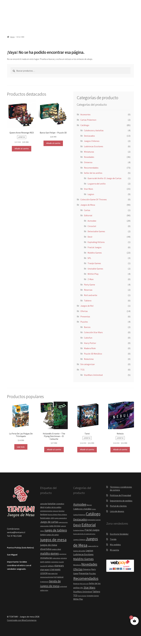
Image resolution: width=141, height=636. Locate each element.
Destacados (89, 135)
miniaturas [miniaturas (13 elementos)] (46, 557)
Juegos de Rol (86, 305)
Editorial (88, 215)
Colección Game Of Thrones (93, 199)
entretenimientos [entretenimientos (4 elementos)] (46, 511)
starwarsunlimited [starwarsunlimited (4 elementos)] (46, 577)
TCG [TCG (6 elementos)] (75, 595)
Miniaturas (89, 151)
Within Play (93, 273)
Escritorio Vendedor (119, 534)
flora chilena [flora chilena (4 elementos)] (62, 514)
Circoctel (92, 226)
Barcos (87, 327)
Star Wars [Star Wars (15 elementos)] (89, 587)
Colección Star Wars (93, 332)
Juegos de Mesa (87, 204)
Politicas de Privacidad (120, 495)
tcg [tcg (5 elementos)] (55, 577)
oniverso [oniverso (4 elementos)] (64, 558)
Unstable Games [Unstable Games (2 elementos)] (93, 596)
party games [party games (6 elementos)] (45, 561)
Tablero (87, 300)
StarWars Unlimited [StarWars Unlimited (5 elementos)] (82, 591)
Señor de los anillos (93, 173)
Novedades (89, 157)
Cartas (87, 210)
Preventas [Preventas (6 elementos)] (84, 573)
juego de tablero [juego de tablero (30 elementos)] (56, 530)
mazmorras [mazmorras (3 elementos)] (62, 554)
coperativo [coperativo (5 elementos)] (60, 504)
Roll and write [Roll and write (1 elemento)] (84, 584)
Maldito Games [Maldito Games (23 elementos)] (83, 559)
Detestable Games (96, 231)
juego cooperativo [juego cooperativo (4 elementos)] (60, 518)
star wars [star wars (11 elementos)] (44, 569)
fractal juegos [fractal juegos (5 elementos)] (45, 518)
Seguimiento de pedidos (121, 500)
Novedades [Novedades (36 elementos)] (89, 564)
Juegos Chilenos (91, 141)
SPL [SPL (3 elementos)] (81, 587)
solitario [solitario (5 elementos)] (51, 566)
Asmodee (92, 220)
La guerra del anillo (97, 183)
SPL (89, 258)
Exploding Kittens (96, 242)
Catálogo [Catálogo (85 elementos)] (93, 513)
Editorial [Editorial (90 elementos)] (89, 524)
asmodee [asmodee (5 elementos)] (43, 504)
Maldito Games (95, 252)
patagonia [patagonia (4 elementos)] (55, 562)
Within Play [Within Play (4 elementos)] (78, 599)
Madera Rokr (90, 348)
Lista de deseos (117, 511)
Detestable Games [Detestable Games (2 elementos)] (94, 520)
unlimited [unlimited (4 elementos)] (63, 586)
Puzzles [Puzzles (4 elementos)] (92, 573)
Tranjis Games (94, 263)
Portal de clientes (118, 506)
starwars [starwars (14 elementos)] (59, 565)
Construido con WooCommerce (21, 620)
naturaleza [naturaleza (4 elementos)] (56, 558)
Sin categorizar (87, 364)
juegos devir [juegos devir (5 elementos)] (56, 549)
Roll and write (90, 295)
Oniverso (88, 162)
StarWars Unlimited (93, 375)
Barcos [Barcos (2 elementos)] (89, 505)
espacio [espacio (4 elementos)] (55, 511)
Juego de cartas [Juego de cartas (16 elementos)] (49, 521)
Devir (90, 236)
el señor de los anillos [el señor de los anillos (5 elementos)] (53, 507)
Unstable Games (95, 268)
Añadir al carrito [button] (22, 148)
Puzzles (84, 321)
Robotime (89, 359)
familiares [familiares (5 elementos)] (43, 514)
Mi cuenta (114, 550)
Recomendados (91, 167)
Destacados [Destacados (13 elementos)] (80, 519)
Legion (91, 194)
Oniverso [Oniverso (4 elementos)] (87, 569)
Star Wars (88, 188)
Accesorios (85, 114)
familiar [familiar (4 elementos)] (61, 511)
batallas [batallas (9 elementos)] (52, 503)
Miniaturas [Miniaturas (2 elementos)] (77, 565)
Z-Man (90, 279)
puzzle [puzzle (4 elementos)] (61, 562)
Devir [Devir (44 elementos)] (77, 525)
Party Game (89, 284)
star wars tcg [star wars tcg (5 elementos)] (52, 573)
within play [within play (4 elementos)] (44, 590)
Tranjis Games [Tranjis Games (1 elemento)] (82, 596)
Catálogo (84, 125)
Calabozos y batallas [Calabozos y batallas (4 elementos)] (82, 509)
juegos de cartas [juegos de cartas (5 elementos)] (52, 535)
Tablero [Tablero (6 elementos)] (96, 591)
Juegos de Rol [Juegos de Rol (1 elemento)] (92, 546)
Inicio (12, 37)
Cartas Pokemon (88, 119)
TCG (82, 369)
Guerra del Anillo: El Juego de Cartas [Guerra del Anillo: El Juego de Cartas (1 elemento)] (84, 534)
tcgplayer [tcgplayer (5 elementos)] (60, 577)
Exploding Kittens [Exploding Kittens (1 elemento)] (78, 530)
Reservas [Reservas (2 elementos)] (76, 583)
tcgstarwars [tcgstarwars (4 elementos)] (44, 582)
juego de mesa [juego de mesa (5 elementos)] (54, 526)
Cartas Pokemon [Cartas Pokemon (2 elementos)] (79, 515)
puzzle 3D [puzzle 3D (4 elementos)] (43, 566)
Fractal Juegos (94, 247)
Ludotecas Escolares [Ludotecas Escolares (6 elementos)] (83, 554)
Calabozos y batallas (94, 130)
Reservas (88, 289)
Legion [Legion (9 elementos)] (89, 550)
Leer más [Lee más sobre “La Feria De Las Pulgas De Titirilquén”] (21, 447)
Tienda (113, 539)
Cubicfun (88, 337)
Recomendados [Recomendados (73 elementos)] (85, 578)
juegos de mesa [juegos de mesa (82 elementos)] (53, 539)
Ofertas (84, 311)
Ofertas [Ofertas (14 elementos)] (77, 569)
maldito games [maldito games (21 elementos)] (49, 553)
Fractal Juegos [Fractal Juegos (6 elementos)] (92, 529)
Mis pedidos (115, 544)
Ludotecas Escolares (93, 146)
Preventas (85, 316)
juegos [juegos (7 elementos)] (43, 534)
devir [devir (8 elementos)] (42, 507)
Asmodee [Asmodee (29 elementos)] (79, 504)
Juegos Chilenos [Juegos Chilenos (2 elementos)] (79, 539)
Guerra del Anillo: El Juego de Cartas (104, 178)
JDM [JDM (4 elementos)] (52, 518)
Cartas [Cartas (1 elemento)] (94, 509)
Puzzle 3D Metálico (93, 353)
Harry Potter (90, 343)
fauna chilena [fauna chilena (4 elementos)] (53, 514)
